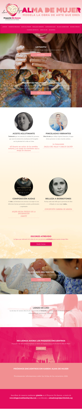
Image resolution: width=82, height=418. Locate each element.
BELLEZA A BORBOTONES (63, 26)
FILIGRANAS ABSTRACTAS (33, 29)
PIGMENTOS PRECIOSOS (14, 26)
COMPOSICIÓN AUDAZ (50, 26)
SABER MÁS (41, 280)
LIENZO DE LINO (43, 29)
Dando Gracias (41, 244)
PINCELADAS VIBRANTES (38, 26)
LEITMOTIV (4, 26)
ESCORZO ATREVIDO (75, 26)
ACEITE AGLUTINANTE (26, 26)
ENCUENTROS (52, 29)
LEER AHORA (41, 55)
